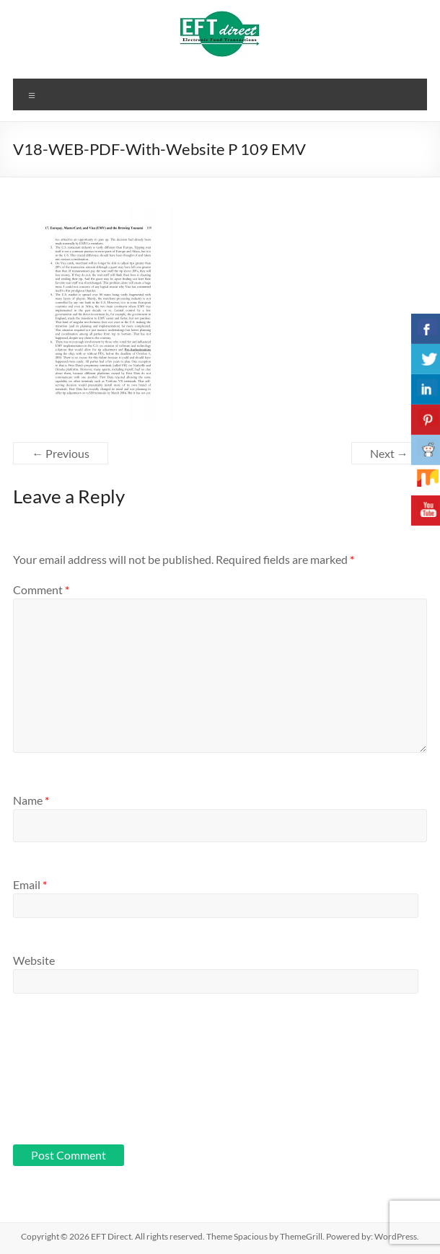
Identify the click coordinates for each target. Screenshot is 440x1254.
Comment (41, 589)
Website (34, 960)
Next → (389, 453)
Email (30, 884)
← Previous (60, 453)
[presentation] (72, 1079)
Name (31, 800)
